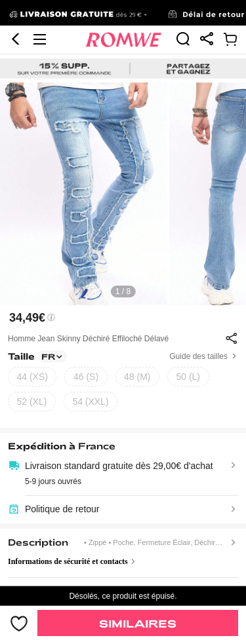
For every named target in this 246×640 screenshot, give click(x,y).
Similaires (137, 623)
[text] (123, 194)
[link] (123, 13)
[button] (16, 39)
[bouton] (19, 623)
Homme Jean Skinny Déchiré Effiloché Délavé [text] (88, 338)
